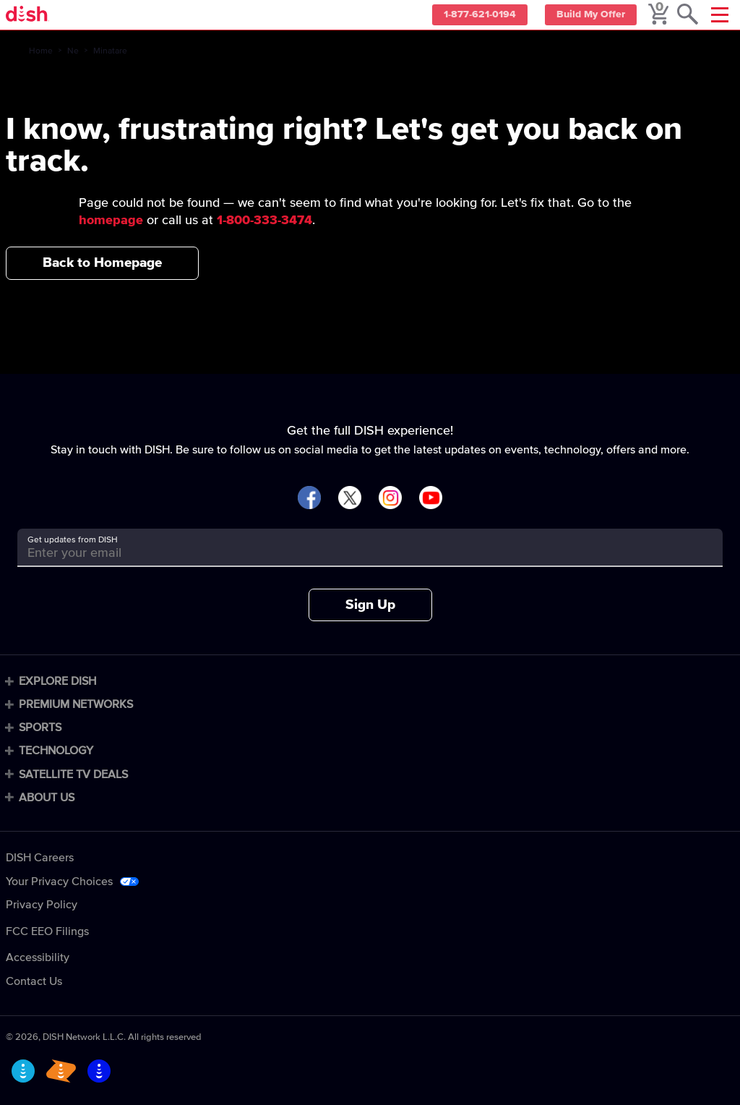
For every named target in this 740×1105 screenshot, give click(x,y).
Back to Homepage (102, 263)
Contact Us (34, 981)
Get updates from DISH (72, 540)
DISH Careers (40, 857)
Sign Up (370, 605)
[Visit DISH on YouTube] (430, 498)
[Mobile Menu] (720, 15)
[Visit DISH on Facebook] (309, 498)
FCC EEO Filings (47, 931)
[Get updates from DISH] (357, 553)
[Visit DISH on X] (349, 498)
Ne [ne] (73, 51)
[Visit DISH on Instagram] (390, 498)
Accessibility (37, 957)
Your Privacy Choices (59, 881)
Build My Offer (588, 15)
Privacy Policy (41, 904)
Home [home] (41, 51)
